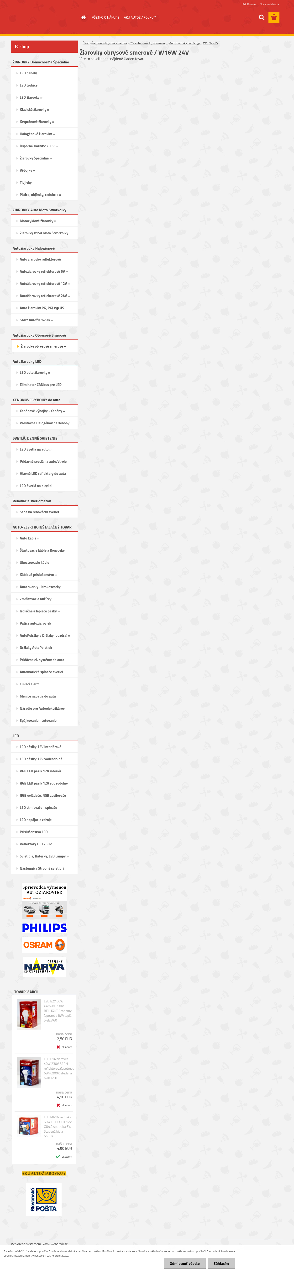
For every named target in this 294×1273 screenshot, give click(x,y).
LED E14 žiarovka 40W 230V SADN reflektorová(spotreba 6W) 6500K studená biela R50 (59, 1068)
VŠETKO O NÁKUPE (105, 17)
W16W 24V (210, 43)
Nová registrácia (269, 4)
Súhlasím (221, 1263)
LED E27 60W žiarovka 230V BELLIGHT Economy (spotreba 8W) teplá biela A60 (58, 1011)
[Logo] (44, 18)
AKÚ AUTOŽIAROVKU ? (140, 17)
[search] (261, 17)
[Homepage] (83, 17)
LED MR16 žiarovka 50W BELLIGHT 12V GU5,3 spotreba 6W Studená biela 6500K (58, 1127)
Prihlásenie (249, 4)
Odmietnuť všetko (185, 1263)
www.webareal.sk (55, 1243)
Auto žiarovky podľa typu (185, 43)
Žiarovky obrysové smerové (109, 43)
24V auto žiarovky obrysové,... (148, 43)
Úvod (86, 43)
